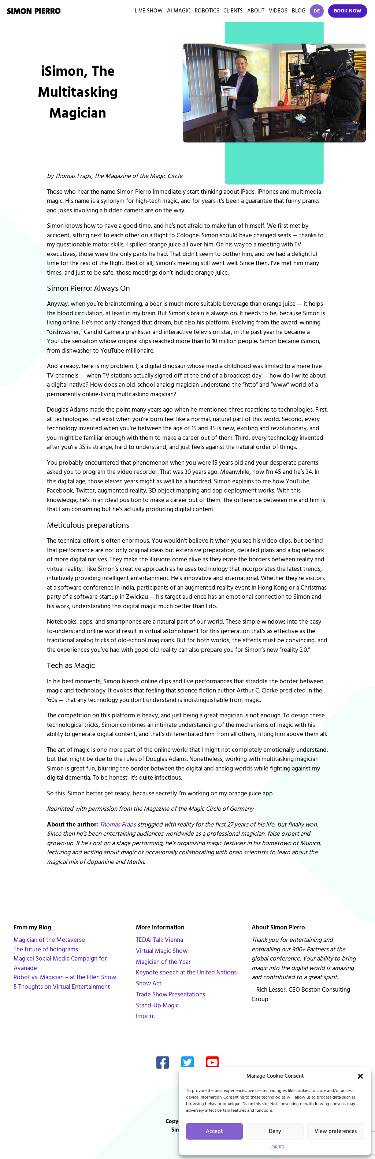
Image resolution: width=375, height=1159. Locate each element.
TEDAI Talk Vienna (159, 940)
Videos (278, 11)
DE (316, 11)
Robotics (207, 11)
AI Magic (178, 11)
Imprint (277, 1146)
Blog (298, 11)
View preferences (336, 1131)
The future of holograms (46, 949)
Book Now (347, 11)
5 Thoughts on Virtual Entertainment (62, 986)
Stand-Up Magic (157, 1005)
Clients (233, 11)
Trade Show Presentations (170, 994)
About (255, 11)
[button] (360, 1076)
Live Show (149, 11)
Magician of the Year (163, 962)
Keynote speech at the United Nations (186, 972)
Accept (214, 1131)
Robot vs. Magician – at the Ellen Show (65, 977)
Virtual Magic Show (162, 951)
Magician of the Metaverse (49, 940)
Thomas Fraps (118, 824)
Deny (275, 1131)
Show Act (148, 983)
